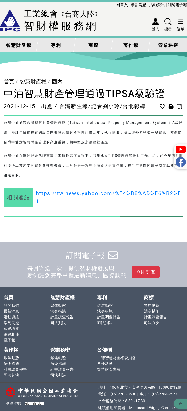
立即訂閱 (146, 272)
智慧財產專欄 (108, 369)
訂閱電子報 (177, 4)
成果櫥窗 (11, 328)
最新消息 (138, 4)
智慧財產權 (18, 45)
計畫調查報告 (62, 317)
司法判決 (58, 323)
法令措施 (58, 311)
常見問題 (11, 323)
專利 (56, 45)
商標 (93, 45)
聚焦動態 (58, 305)
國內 (57, 82)
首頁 (9, 82)
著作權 (131, 45)
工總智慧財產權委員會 (116, 357)
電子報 (9, 340)
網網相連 (11, 334)
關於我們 (11, 305)
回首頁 (122, 4)
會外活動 (105, 363)
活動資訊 (157, 4)
